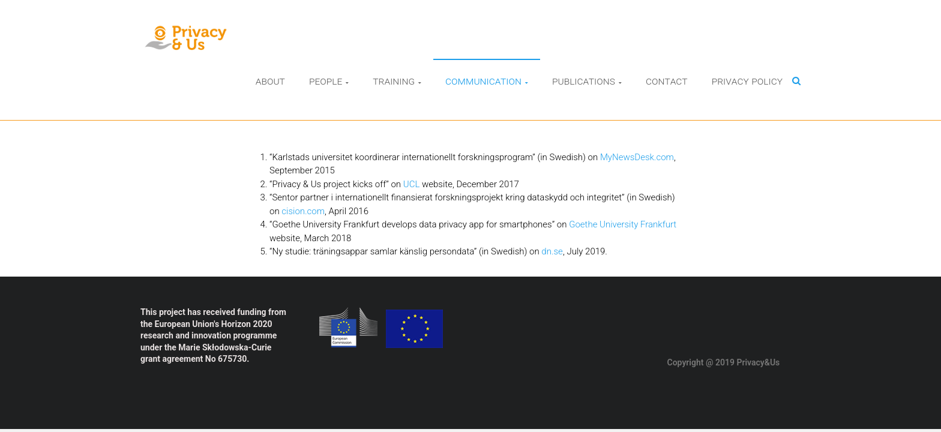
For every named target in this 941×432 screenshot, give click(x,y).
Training (394, 80)
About (270, 80)
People (325, 80)
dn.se (552, 251)
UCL (411, 184)
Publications (583, 80)
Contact (667, 80)
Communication (483, 80)
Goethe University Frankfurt (622, 224)
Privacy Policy (747, 80)
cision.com (303, 211)
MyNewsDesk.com (637, 157)
